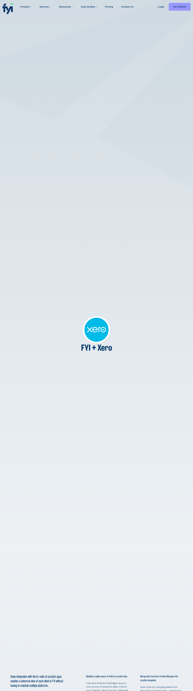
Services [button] (45, 6)
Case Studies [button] (89, 6)
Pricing (109, 6)
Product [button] (26, 6)
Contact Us (127, 6)
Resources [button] (66, 6)
